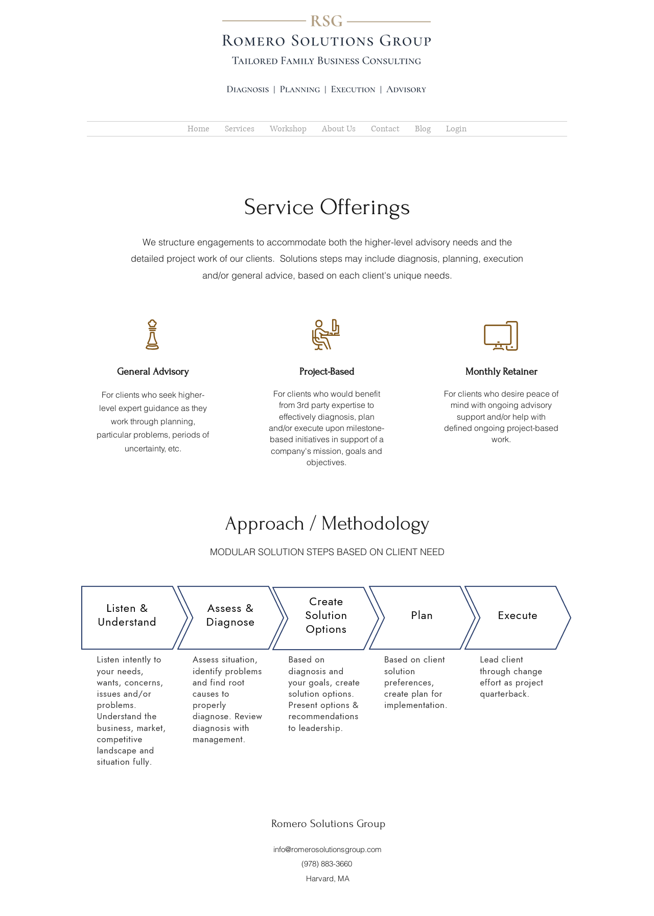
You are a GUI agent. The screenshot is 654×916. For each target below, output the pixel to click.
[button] (338, 129)
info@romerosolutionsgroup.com (327, 849)
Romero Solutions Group (328, 823)
